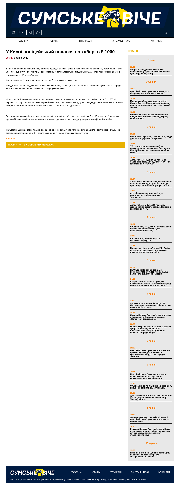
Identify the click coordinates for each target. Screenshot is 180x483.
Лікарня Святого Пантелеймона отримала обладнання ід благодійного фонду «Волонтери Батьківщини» (150, 317)
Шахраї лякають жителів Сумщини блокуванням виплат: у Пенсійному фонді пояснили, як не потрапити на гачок (150, 283)
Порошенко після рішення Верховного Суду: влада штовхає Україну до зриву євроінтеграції (149, 117)
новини (53, 41)
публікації (85, 41)
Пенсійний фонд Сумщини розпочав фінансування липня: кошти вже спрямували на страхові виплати (148, 376)
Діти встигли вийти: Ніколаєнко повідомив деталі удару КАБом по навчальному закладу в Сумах (151, 397)
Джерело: (10, 138)
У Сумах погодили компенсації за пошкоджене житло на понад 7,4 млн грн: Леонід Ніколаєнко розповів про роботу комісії (150, 149)
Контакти (157, 41)
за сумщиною (121, 41)
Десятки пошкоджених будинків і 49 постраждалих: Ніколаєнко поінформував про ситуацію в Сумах (150, 305)
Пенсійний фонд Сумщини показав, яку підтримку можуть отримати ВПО (149, 92)
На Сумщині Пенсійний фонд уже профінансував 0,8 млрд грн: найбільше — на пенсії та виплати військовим (151, 272)
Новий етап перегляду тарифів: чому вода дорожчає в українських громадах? (151, 137)
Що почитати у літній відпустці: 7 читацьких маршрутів (146, 239)
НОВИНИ (133, 51)
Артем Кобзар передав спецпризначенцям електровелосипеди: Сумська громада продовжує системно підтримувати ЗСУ (151, 183)
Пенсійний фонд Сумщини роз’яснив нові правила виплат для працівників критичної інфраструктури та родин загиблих (150, 353)
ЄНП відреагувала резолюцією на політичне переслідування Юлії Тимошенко (146, 195)
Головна (22, 41)
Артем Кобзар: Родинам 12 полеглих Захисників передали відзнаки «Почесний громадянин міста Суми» (150, 162)
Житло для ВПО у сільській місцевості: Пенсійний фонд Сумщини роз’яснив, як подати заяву (150, 419)
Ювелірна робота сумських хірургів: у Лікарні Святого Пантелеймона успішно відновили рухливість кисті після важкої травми (150, 104)
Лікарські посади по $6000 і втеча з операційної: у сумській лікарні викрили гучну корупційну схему (150, 71)
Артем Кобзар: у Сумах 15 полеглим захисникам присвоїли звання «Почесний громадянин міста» (150, 207)
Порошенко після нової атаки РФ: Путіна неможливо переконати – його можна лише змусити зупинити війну (150, 250)
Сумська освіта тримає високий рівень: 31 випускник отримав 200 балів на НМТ (151, 387)
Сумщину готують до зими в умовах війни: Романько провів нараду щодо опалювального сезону (151, 229)
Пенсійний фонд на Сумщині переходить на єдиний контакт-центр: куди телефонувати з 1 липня (150, 455)
